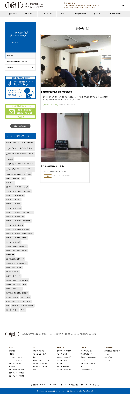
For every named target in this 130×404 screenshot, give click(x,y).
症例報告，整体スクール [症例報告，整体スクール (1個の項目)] (13, 284)
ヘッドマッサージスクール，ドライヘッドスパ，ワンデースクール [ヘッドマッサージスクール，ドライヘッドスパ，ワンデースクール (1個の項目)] (19, 169)
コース (64, 14)
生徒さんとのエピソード (41, 366)
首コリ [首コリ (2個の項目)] (23, 310)
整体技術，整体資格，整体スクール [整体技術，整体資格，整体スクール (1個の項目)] (16, 246)
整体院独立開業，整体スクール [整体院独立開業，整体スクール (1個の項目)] (15, 259)
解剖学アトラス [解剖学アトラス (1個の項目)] (25, 297)
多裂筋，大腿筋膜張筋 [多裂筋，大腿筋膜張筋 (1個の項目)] (12, 178)
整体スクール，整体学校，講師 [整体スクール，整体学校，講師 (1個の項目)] (15, 216)
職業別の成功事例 (20, 126)
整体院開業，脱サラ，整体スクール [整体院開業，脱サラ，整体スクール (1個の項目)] (16, 263)
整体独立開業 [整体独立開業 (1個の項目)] (10, 255)
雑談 (90, 88)
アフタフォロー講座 (39, 354)
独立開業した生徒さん (40, 363)
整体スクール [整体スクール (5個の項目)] (10, 183)
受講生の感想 (80, 14)
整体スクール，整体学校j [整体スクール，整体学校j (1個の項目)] (13, 208)
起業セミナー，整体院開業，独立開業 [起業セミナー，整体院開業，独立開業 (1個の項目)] (22, 306)
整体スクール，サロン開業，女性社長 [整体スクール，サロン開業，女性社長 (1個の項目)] (17, 187)
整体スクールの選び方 (64, 357)
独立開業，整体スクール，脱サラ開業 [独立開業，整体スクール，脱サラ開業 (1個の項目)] (17, 280)
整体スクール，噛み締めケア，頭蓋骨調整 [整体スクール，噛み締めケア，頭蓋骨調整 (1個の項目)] (18, 191)
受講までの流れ (62, 360)
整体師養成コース (86, 354)
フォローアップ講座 (15, 360)
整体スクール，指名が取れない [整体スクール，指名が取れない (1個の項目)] (15, 195)
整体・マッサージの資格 (16, 376)
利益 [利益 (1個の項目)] (29, 174)
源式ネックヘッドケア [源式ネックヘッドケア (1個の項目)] (12, 272)
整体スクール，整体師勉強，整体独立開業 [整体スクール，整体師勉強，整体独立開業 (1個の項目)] (18, 221)
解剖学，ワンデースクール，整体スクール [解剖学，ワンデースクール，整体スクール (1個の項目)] (18, 301)
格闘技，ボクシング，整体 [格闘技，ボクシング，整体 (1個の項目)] (14, 267)
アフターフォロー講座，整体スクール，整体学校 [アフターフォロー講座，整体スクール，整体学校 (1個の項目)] (19, 154)
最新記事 (11, 55)
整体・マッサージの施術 (50, 84)
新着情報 (13, 14)
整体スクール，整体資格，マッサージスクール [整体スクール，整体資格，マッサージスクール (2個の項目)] (19, 233)
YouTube (29, 14)
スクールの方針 (62, 354)
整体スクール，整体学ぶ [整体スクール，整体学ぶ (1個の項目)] (13, 200)
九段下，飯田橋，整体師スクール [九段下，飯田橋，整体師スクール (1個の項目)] (15, 174)
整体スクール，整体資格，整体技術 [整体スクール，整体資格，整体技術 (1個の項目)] (16, 238)
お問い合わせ (115, 14)
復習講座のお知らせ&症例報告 (18, 61)
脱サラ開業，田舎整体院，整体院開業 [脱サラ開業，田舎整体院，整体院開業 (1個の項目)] (17, 293)
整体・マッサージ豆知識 (16, 370)
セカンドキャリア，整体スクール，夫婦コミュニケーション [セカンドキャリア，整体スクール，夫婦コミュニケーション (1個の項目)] (19, 163)
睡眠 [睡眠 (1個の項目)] (24, 284)
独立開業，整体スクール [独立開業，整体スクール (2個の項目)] (13, 276)
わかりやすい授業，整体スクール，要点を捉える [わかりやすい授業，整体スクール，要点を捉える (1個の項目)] (19, 143)
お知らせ (12, 354)
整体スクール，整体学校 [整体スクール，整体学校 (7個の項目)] (13, 204)
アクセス (98, 14)
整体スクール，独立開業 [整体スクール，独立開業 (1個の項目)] (13, 242)
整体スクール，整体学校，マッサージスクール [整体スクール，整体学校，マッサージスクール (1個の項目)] (19, 212)
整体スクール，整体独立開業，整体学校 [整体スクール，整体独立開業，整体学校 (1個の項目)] (17, 229)
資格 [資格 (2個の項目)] (7, 306)
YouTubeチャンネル (15, 357)
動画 (34, 370)
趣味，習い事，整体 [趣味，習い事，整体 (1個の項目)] (12, 310)
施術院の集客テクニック (41, 360)
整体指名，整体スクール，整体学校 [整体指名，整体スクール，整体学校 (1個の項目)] (16, 250)
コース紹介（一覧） (86, 351)
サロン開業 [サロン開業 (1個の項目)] (9, 159)
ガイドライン (47, 14)
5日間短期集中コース (88, 370)
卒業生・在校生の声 (63, 366)
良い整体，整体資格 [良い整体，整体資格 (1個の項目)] (12, 297)
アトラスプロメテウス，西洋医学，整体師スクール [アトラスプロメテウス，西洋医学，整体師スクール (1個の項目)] (19, 148)
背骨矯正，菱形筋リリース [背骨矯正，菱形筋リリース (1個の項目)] (14, 289)
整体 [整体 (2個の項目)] (23, 178)
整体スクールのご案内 (64, 351)
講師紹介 (60, 363)
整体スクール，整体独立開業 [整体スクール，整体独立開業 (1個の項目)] (14, 225)
